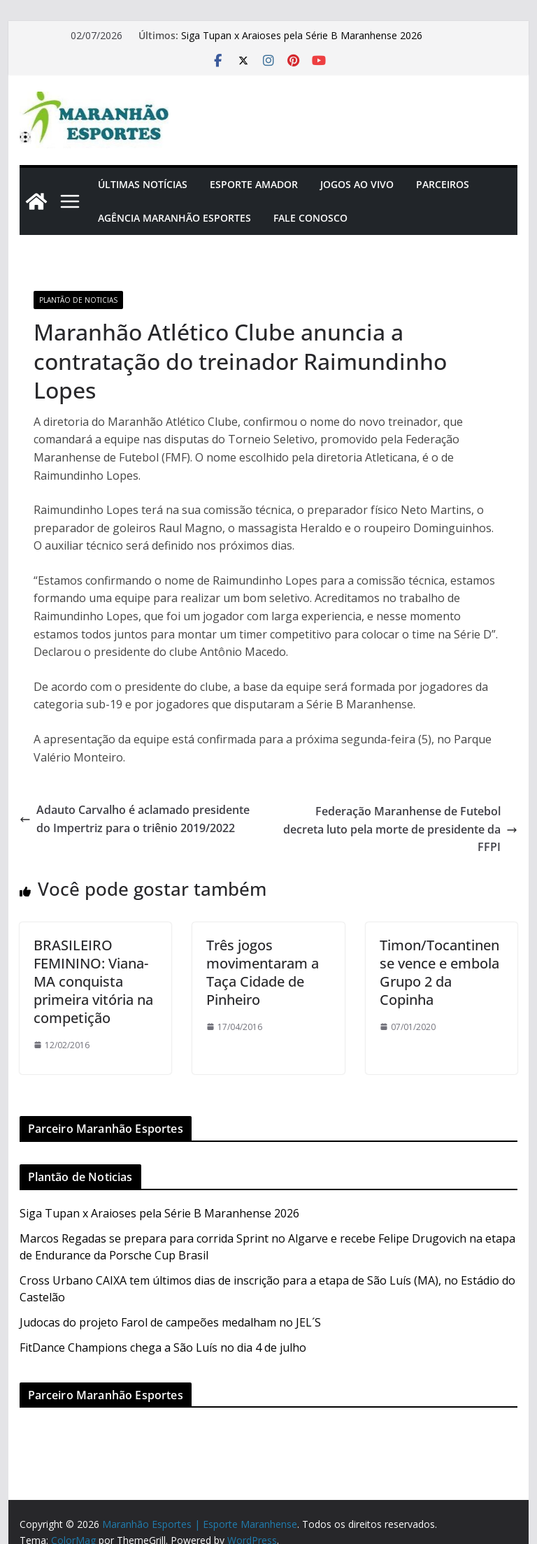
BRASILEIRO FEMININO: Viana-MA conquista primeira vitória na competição (93, 981)
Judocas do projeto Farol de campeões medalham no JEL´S (170, 1322)
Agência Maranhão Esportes (174, 217)
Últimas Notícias (142, 184)
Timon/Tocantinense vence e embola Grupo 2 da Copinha (439, 972)
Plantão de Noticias (78, 300)
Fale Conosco (310, 217)
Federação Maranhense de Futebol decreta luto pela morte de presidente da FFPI (400, 829)
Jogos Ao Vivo (357, 184)
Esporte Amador (254, 184)
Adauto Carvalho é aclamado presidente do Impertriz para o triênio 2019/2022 (135, 819)
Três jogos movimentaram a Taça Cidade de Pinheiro (262, 972)
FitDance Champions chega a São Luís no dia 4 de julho (163, 1347)
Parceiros (442, 184)
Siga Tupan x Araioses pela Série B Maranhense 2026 (301, 35)
